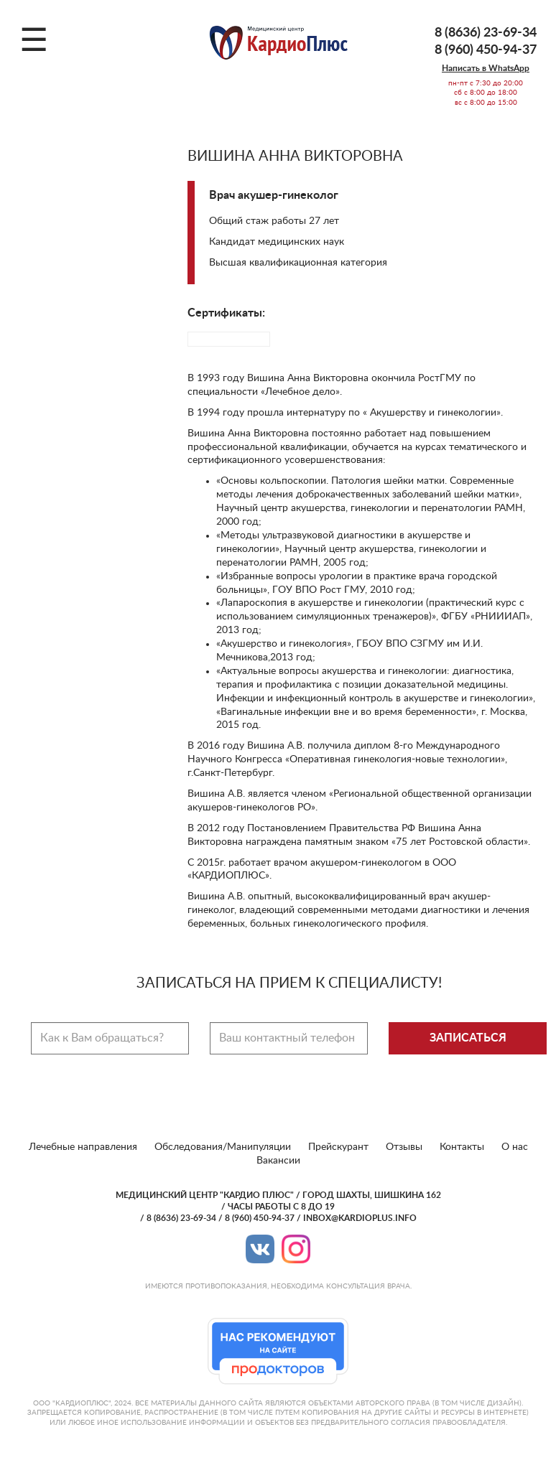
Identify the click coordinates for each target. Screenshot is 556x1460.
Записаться (468, 1038)
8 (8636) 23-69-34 (486, 33)
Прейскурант (338, 1147)
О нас (514, 1147)
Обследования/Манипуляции (222, 1147)
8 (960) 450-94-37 (486, 50)
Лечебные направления (83, 1147)
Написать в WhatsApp (485, 68)
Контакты (462, 1147)
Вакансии (278, 1161)
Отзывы (404, 1147)
